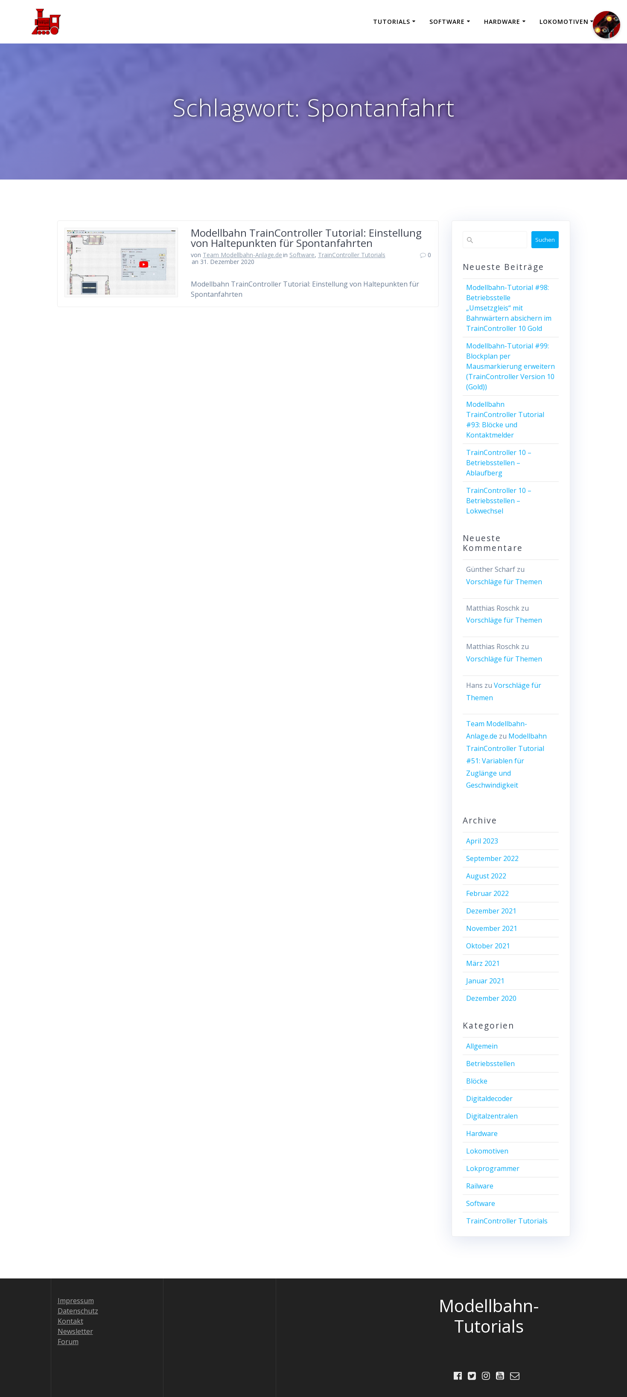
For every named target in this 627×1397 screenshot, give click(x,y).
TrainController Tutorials (351, 255)
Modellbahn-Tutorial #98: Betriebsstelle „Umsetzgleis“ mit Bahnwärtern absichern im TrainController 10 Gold (508, 308)
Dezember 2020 (491, 998)
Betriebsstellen (490, 1063)
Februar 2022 (487, 893)
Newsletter (75, 1331)
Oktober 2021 (488, 946)
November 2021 (491, 928)
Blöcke (476, 1081)
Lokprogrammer (492, 1168)
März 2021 (483, 963)
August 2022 (486, 876)
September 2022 (492, 858)
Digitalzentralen (492, 1116)
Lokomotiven (564, 21)
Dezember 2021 (491, 911)
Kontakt (70, 1320)
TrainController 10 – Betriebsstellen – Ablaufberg (498, 463)
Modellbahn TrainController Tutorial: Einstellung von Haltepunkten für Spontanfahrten (306, 238)
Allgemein (482, 1046)
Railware (479, 1186)
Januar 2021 (485, 980)
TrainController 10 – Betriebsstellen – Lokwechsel (498, 501)
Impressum (76, 1300)
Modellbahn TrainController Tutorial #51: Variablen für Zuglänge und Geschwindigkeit (506, 760)
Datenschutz (78, 1310)
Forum (68, 1341)
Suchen (545, 239)
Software (447, 21)
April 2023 (482, 841)
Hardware (502, 21)
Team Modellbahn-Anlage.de (242, 255)
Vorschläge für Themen (504, 581)
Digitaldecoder (489, 1098)
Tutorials (391, 21)
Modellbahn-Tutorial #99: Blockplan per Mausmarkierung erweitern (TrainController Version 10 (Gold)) (510, 366)
